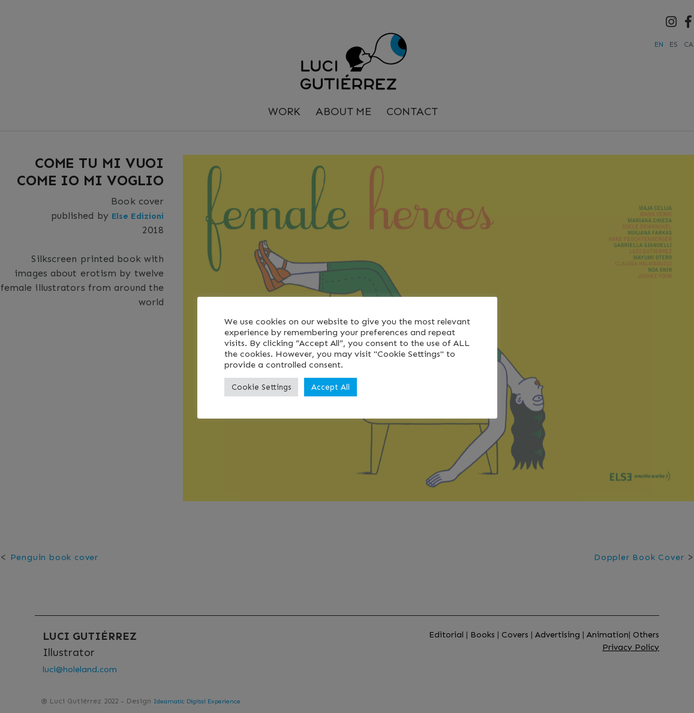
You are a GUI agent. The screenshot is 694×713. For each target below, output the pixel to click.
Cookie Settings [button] (261, 387)
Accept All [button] (330, 387)
